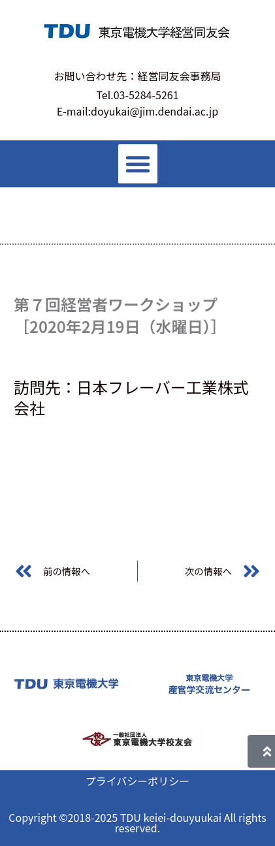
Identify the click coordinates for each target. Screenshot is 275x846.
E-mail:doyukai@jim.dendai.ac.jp (137, 111)
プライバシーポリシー (138, 781)
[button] (137, 163)
